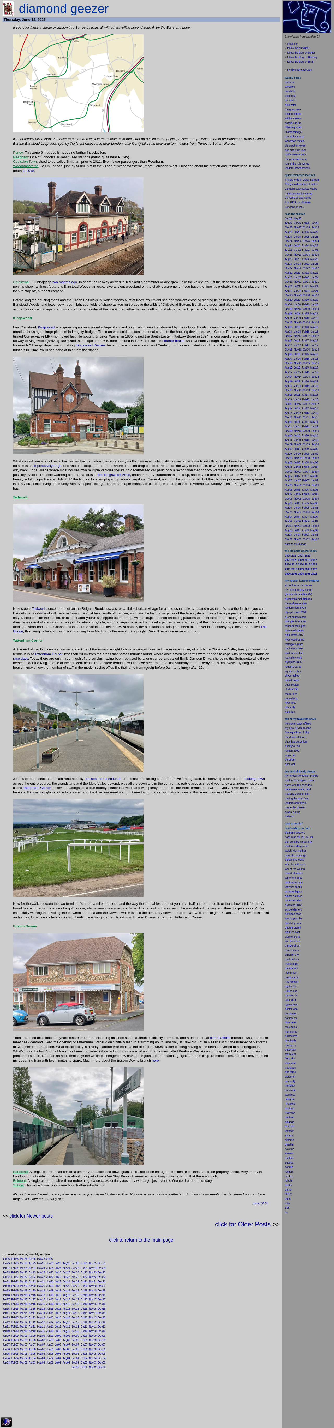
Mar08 (23, 1340)
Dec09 (101, 1335)
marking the (292, 793)
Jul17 (58, 1299)
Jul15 (58, 1308)
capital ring (291, 698)
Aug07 (66, 1344)
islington (290, 1099)
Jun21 (49, 1281)
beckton (289, 1117)
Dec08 (101, 1340)
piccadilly (290, 707)
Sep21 (75, 1281)
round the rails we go (297, 163)
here (155, 1060)
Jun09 (49, 1335)
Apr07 (32, 1344)
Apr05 (32, 1353)
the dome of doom (295, 737)
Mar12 (23, 1322)
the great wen (293, 109)
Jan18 (6, 1295)
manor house (174, 341)
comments (291, 1018)
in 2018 (28, 171)
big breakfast (292, 932)
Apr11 (32, 1326)
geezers (300, 832)
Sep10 (75, 1331)
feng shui (290, 1058)
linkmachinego (293, 132)
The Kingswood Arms (113, 475)
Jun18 (49, 1295)
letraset (289, 1131)
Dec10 (101, 1331)
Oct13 (84, 1317)
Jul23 (58, 1272)
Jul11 (58, 1326)
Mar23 (23, 1272)
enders (295, 959)
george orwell (293, 927)
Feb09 (15, 1335)
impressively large (48, 466)
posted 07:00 (260, 1203)
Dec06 (101, 1349)
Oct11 (84, 1326)
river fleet (290, 702)
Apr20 (32, 1286)
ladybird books (293, 886)
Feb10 (15, 1331)
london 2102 (292, 750)
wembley (290, 1094)
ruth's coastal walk (295, 154)
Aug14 (66, 1313)
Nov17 (93, 1299)
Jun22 (49, 1276)
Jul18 (58, 1295)
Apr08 (32, 1340)
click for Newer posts (31, 1216)
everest (289, 1153)
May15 (41, 1308)
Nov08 (93, 1340)
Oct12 (84, 1322)
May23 (41, 1272)
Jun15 (49, 1308)
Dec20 (101, 1286)
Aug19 (66, 1290)
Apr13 (32, 1317)
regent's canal (293, 666)
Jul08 (58, 1340)
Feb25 (15, 1263)
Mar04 (23, 1358)
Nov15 (93, 1308)
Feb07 (15, 1344)
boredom (290, 759)
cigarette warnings (295, 855)
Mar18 (23, 1295)
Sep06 (75, 1349)
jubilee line (291, 991)
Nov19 (93, 1290)
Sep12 (75, 1322)
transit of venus (294, 873)
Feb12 (15, 1322)
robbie (288, 1180)
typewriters (291, 1004)
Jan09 (6, 1335)
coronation (291, 1013)
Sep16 (75, 1304)
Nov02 (93, 1367)
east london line (294, 653)
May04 (41, 1358)
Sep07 (75, 1344)
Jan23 (6, 1272)
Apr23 (32, 1272)
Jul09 (58, 1335)
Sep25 (75, 1263)
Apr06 (32, 1349)
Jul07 (58, 1344)
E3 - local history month (298, 589)
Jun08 (49, 1340)
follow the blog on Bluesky (302, 57)
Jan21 (6, 1281)
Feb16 (15, 1304)
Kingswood (46, 327)
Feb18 (15, 1295)
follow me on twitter (298, 48)
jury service (291, 981)
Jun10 (49, 1331)
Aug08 (66, 1340)
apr (287, 764)
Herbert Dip (291, 689)
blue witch (290, 105)
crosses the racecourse (103, 779)
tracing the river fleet (297, 798)
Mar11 (23, 1326)
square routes (293, 671)
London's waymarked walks (301, 188)
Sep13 (75, 1317)
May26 (41, 1258)
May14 (41, 1313)
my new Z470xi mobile (298, 728)
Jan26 (6, 1258)
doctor (288, 1009)
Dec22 (101, 1276)
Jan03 (6, 1362)
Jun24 (49, 1268)
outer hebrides (293, 900)
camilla (289, 1167)
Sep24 (75, 1268)
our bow (289, 82)
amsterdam (291, 968)
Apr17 (32, 1299)
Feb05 (15, 1353)
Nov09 (93, 1335)
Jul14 (58, 1313)
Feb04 (15, 1358)
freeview (290, 1112)
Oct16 (84, 1304)
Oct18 (84, 1295)
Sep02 (75, 1367)
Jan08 (6, 1340)
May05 (41, 1353)
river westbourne (294, 639)
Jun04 (49, 1358)
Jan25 (6, 1263)
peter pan (290, 1049)
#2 (302, 837)
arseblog (290, 86)
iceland (289, 816)
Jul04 (58, 1358)
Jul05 (58, 1353)
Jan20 (6, 1286)
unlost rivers (292, 680)
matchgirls (291, 1027)
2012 (299, 904)
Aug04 (66, 1358)
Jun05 (49, 1353)
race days (20, 658)
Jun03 (49, 1362)
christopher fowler (295, 145)
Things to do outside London (301, 184)
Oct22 (84, 1276)
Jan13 (6, 1317)
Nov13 (93, 1317)
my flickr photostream (299, 69)
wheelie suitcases (295, 864)
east (287, 959)
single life (290, 755)
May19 (41, 1290)
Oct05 (84, 1353)
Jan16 (6, 1304)
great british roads (295, 617)
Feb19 (15, 1290)
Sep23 (75, 1272)
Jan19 (6, 1290)
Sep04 (75, 1358)
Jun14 (49, 1313)
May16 (41, 1304)
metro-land (291, 693)
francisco (295, 941)
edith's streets (293, 118)
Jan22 (6, 1276)
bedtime (289, 1108)
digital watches (293, 896)
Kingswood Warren (90, 345)
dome (288, 1189)
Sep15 (75, 1308)
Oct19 (84, 1290)
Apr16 (32, 1304)
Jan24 (6, 1268)
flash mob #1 (292, 837)
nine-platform (220, 1038)
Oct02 (84, 1367)
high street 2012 (294, 635)
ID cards (290, 1103)
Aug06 (66, 1349)
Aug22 (66, 1276)
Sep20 (75, 1286)
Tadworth (39, 609)
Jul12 (58, 1322)
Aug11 (66, 1326)
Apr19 (32, 1290)
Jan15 (6, 1308)
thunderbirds (292, 945)
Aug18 (66, 1295)
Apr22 (32, 1276)
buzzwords (291, 1036)
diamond (290, 832)
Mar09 (23, 1335)
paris (288, 1198)
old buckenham (294, 882)
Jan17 (6, 1299)
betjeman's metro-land (298, 789)
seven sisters (292, 812)
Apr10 (32, 1331)
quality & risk (292, 746)
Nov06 (93, 1349)
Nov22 (93, 1276)
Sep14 (75, 1313)
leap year (290, 1063)
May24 (41, 1268)
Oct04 (84, 1358)
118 (287, 1207)
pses (291, 1126)
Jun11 (49, 1326)
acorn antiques (293, 891)
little (287, 972)
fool (293, 764)
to (289, 1203)
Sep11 (75, 1326)
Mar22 (23, 1276)
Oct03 (84, 1362)
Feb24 (15, 1268)
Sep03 (75, 1362)
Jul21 (58, 1281)
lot (286, 1203)
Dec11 (101, 1326)
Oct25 (84, 1263)
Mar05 (23, 1353)
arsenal (289, 1135)
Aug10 (66, 1331)
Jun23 (49, 1272)
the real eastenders (296, 603)
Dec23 (101, 1272)
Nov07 (93, 1344)
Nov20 (93, 1286)
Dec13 (101, 1317)
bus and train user (295, 150)
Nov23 (93, 1272)
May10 (41, 1331)
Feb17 (15, 1299)
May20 (41, 1286)
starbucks (290, 1054)
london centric (293, 113)
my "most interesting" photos (301, 775)
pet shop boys (293, 914)
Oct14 (84, 1313)
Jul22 (58, 1276)
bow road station (294, 630)
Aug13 (66, 1317)
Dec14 (101, 1313)
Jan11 (6, 1326)
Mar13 (23, 1317)
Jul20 (58, 1286)
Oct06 (84, 1349)
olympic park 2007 (295, 612)
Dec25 (101, 1263)
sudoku (289, 1162)
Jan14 (6, 1313)
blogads (289, 1121)
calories (289, 1149)
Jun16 (49, 1304)
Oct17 (84, 1299)
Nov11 (93, 1326)
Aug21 (66, 1281)
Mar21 (23, 1281)
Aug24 (66, 1268)
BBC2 (288, 1194)
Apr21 (32, 1281)
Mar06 (23, 1349)
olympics (290, 904)
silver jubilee (292, 675)
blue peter (290, 1022)
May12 (41, 1322)
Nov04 (93, 1358)
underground (301, 846)
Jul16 (58, 1304)
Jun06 (49, 1349)
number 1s (291, 995)
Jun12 (49, 1322)
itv (286, 1212)
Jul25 (58, 1263)
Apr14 (32, 1313)
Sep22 (75, 1276)
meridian (304, 793)
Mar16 (23, 1304)
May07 (41, 1344)
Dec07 (101, 1344)
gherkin (289, 1144)
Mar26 (23, 1258)
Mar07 (23, 1344)
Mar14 (23, 1313)
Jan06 (6, 1349)
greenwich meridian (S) (298, 599)
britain (293, 972)
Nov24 (93, 1268)
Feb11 (15, 1326)
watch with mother (295, 850)
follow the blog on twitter (301, 52)
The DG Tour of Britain (298, 202)
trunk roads (291, 963)
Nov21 (93, 1281)
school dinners (293, 909)
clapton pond (292, 936)
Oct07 (84, 1344)
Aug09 (66, 1335)
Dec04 (101, 1358)
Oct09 (84, 1335)
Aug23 (66, 1272)
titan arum (290, 999)
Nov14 (93, 1313)
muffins (289, 1158)
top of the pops (293, 877)
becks (288, 1185)
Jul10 (58, 1331)
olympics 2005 (293, 662)
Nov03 (93, 1362)
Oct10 (84, 1331)
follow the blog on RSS (300, 61)
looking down (254, 779)
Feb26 (15, 1258)
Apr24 (32, 1268)
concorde (290, 1090)
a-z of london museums (298, 585)
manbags (290, 1067)
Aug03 (66, 1362)
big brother (291, 986)
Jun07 (49, 1344)
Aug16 (66, 1304)
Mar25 (23, 1263)
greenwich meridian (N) (298, 594)
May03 (41, 1362)
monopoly (290, 1045)
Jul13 (58, 1317)
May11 (41, 1326)
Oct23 (84, 1272)
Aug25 (66, 1263)
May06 (41, 1349)
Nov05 (93, 1353)
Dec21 (101, 1281)
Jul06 (58, 1349)
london (289, 846)
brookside (290, 1040)
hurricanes (291, 1031)
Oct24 (84, 1268)
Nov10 (93, 1331)
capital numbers (294, 648)
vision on (290, 1076)
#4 (311, 837)
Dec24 (101, 1268)
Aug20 (66, 1286)
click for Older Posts (243, 1224)
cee (287, 1176)
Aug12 (66, 1322)
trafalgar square (294, 644)
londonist (290, 95)
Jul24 (58, 1268)
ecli (287, 1126)
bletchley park (293, 923)
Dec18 (101, 1295)
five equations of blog (297, 732)
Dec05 (101, 1353)
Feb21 (15, 1281)
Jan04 (6, 1358)
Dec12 (101, 1322)
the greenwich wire (296, 159)
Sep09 (75, 1335)
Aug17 (66, 1299)
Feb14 (15, 1313)
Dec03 (101, 1362)
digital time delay (294, 859)
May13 (41, 1317)
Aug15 (66, 1308)
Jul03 (58, 1362)
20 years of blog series (298, 197)
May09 (41, 1335)
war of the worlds (295, 868)
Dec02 (101, 1367)
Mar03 (23, 1362)
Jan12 (6, 1322)
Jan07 (6, 1344)
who (295, 1009)
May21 (41, 1281)
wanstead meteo (294, 141)
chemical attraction (296, 741)
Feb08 (15, 1340)
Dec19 (101, 1290)
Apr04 (32, 1358)
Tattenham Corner (48, 654)
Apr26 (32, 1258)
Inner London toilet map (298, 193)
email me (292, 43)
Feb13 (15, 1317)
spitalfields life (293, 123)
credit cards (292, 977)
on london (290, 100)
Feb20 (15, 1286)
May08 (41, 1340)
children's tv (292, 954)
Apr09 (32, 1335)
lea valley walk (293, 657)
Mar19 (23, 1290)
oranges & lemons (295, 621)
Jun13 (49, 1317)
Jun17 (49, 1299)
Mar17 (23, 1299)
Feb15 (15, 1308)
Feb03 (15, 1362)
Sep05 (75, 1353)
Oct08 (84, 1340)
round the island (294, 136)
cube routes (292, 684)
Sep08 (75, 1340)
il (289, 764)
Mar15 (23, 1308)
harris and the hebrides (298, 785)
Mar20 (23, 1286)
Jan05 (6, 1353)
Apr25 (32, 1263)
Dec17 (101, 1299)
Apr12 (32, 1322)
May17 (41, 1299)
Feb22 (15, 1276)
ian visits (290, 91)
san (287, 941)
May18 (41, 1295)
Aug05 (66, 1353)
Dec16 (101, 1304)
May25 (41, 1263)
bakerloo (290, 711)
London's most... (294, 207)
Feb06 (15, 1349)
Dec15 (101, 1308)
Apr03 (32, 1362)
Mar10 (23, 1331)
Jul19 (58, 1290)
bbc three (290, 1072)
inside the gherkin (295, 807)
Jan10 (6, 1331)
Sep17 (75, 1299)
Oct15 (84, 1308)
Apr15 (32, 1308)
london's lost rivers (296, 607)
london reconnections (297, 168)
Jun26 (49, 1258)
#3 (307, 837)
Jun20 (49, 1286)
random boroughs (295, 626)
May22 (41, 1276)
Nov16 (93, 1304)
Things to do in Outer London (302, 179)
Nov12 (93, 1322)
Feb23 (15, 1272)
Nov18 (93, 1295)
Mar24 (23, 1268)
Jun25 (49, 1263)
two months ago (64, 282)
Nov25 (93, 1263)
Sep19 (75, 1290)
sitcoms (289, 1139)
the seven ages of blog (298, 723)
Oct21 (84, 1281)
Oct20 (84, 1286)
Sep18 (75, 1295)
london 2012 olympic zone (300, 780)
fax (291, 1176)
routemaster (292, 950)
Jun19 (49, 1290)
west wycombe (293, 918)
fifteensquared (293, 127)
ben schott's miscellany (298, 841)
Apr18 (32, 1295)
